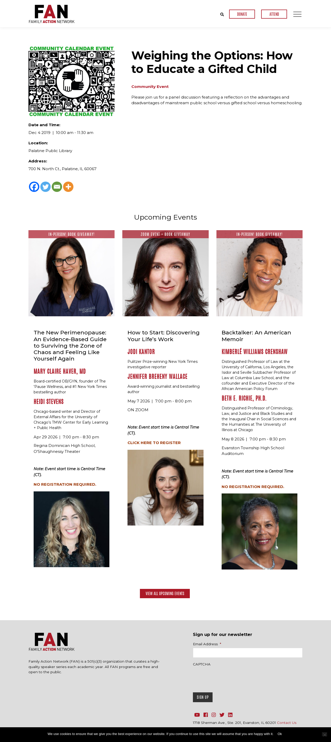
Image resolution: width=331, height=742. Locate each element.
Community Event (150, 86)
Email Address (207, 644)
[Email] (57, 187)
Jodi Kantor (141, 352)
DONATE (242, 14)
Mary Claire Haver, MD (60, 371)
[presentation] (232, 678)
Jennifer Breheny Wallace (157, 376)
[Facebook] (34, 187)
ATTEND (274, 14)
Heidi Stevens (49, 402)
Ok (279, 734)
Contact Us (286, 723)
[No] (324, 734)
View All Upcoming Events (165, 593)
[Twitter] (45, 187)
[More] (68, 187)
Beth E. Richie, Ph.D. (244, 398)
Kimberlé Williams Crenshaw (255, 352)
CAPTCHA (201, 664)
